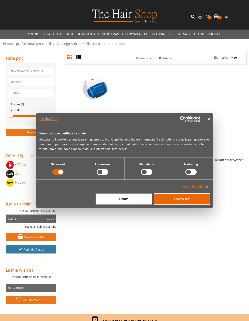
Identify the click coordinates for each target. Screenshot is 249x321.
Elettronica (94, 44)
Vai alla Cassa (31, 249)
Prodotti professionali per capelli (27, 44)
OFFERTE (200, 34)
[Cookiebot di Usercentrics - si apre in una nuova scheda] (183, 119)
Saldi (14, 173)
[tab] (71, 57)
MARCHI (214, 34)
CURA (46, 34)
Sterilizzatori (117, 44)
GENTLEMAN (110, 34)
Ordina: (141, 58)
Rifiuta (124, 199)
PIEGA (69, 34)
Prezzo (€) (17, 104)
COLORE (33, 34)
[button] (193, 16)
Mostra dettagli (192, 186)
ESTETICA (174, 34)
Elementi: (221, 57)
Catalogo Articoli (69, 44)
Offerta (16, 165)
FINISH (57, 34)
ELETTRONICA (131, 34)
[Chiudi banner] (208, 119)
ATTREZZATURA (154, 34)
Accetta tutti (181, 199)
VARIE (187, 34)
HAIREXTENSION (88, 34)
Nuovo (15, 182)
